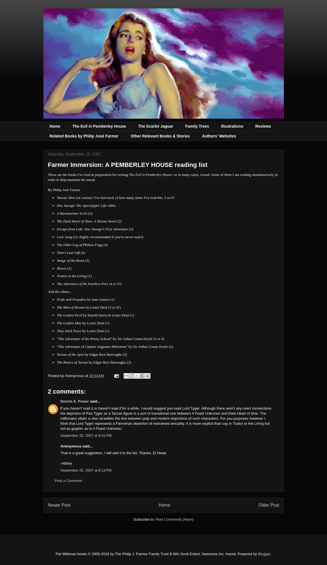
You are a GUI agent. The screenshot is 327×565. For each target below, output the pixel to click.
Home (55, 126)
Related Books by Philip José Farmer (84, 136)
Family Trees (197, 126)
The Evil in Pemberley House (99, 126)
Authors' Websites (219, 136)
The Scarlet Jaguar (155, 126)
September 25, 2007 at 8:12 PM (86, 470)
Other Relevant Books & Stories (160, 136)
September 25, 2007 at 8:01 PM (86, 435)
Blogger (264, 554)
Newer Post (59, 505)
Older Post (269, 505)
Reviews (263, 126)
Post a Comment (68, 481)
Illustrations (232, 126)
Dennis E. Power (75, 401)
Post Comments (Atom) (175, 519)
